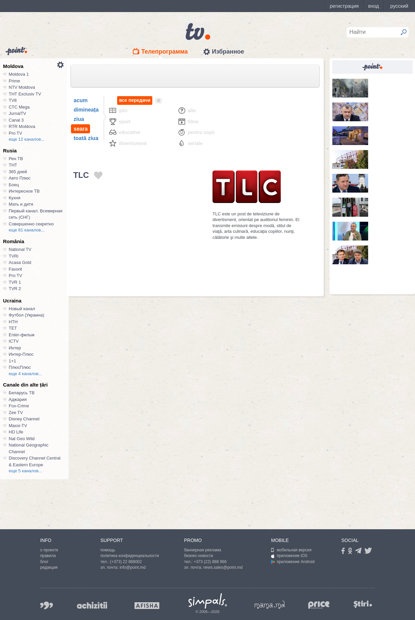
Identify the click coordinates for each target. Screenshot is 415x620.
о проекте (49, 550)
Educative (124, 132)
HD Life (16, 431)
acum (81, 100)
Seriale (189, 143)
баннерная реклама (202, 550)
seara (81, 129)
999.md (46, 605)
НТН (13, 321)
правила (48, 555)
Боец (14, 184)
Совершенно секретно (31, 223)
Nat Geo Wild (21, 438)
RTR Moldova (22, 126)
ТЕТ (13, 328)
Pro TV (15, 133)
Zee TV (16, 412)
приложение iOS (289, 555)
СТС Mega (19, 107)
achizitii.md (92, 605)
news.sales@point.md (223, 567)
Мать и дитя (21, 204)
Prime (14, 80)
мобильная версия (291, 550)
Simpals (207, 601)
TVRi (13, 256)
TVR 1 (15, 282)
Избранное (228, 51)
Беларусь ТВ (21, 392)
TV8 (13, 100)
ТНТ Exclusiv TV (25, 93)
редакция (49, 567)
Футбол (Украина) (26, 315)
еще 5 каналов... (25, 470)
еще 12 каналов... (27, 139)
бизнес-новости (198, 555)
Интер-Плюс (21, 354)
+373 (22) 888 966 (210, 561)
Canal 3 (16, 120)
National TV (20, 249)
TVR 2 (15, 288)
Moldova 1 (19, 74)
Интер (15, 347)
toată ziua (86, 138)
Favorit (15, 269)
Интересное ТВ (24, 191)
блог (44, 561)
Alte (186, 110)
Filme (188, 121)
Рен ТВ (16, 158)
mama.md (269, 605)
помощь (107, 550)
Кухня (14, 197)
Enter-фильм (21, 334)
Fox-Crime (19, 405)
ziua (79, 119)
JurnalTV (17, 113)
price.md (319, 605)
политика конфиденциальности (129, 555)
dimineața (86, 110)
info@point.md (132, 567)
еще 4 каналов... (25, 373)
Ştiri (118, 110)
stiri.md (363, 604)
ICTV (14, 341)
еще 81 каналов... (27, 229)
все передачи (134, 100)
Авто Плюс (19, 178)
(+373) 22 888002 (126, 561)
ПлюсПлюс (20, 367)
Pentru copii (196, 132)
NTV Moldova (22, 87)
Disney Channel (24, 418)
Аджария (18, 399)
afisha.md (147, 605)
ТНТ (13, 164)
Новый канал (22, 308)
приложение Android (293, 561)
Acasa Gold (20, 262)
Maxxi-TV (18, 425)
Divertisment (127, 143)
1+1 (12, 360)
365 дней (18, 171)
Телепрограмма (164, 51)
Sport (119, 121)
